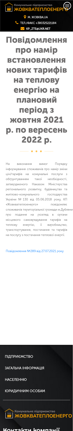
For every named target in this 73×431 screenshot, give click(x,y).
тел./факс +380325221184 (38, 23)
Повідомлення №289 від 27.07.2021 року (35, 251)
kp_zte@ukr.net (38, 29)
